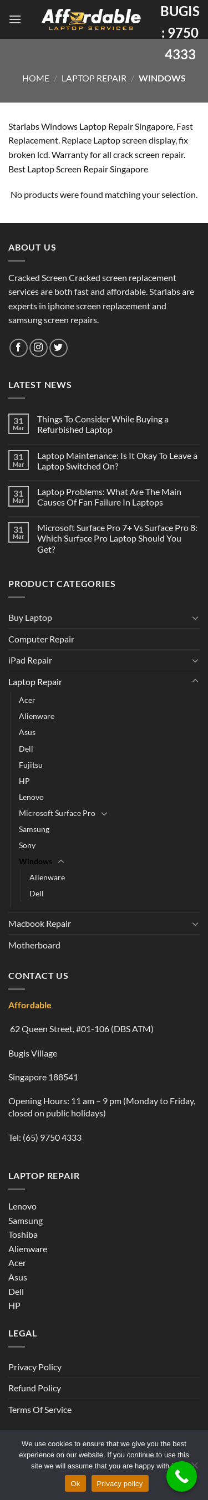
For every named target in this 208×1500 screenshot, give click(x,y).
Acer (27, 700)
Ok (75, 1483)
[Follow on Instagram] (38, 348)
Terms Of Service (40, 1409)
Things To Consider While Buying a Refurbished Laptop (103, 424)
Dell (26, 748)
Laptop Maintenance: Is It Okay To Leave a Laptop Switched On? (117, 460)
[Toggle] (195, 617)
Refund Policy (34, 1387)
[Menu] (15, 19)
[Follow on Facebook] (18, 348)
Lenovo (31, 797)
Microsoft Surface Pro (57, 813)
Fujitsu (31, 764)
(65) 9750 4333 (52, 1137)
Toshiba (23, 1234)
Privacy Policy (35, 1366)
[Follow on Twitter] (58, 348)
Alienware (36, 716)
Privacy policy (120, 1483)
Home (35, 78)
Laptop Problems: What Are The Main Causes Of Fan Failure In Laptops (109, 496)
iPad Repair (30, 660)
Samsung (34, 829)
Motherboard (34, 945)
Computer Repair (41, 639)
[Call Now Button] (181, 1476)
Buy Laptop (30, 617)
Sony (27, 845)
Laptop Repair (94, 78)
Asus (27, 732)
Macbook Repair (39, 923)
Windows (35, 861)
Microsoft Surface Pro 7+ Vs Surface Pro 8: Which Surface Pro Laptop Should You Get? (117, 538)
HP (24, 780)
